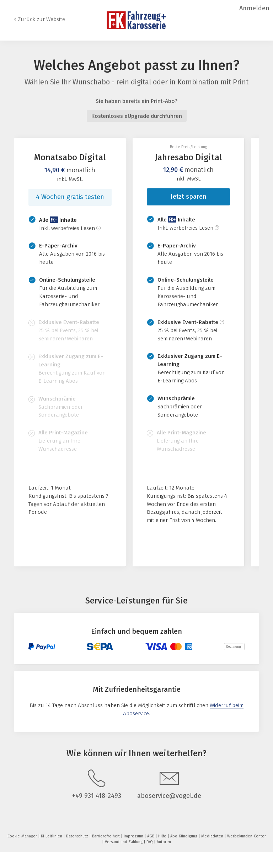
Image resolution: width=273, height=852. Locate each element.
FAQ (150, 842)
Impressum (134, 836)
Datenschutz (77, 836)
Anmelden (254, 8)
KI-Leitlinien (52, 836)
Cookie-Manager (22, 836)
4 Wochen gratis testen (70, 197)
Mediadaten (212, 836)
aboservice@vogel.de (169, 796)
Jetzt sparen (189, 196)
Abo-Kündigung (184, 836)
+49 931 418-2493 (96, 796)
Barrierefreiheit (106, 836)
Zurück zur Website (41, 19)
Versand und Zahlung (124, 842)
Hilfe (162, 836)
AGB (151, 836)
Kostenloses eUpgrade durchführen (136, 116)
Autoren (164, 842)
